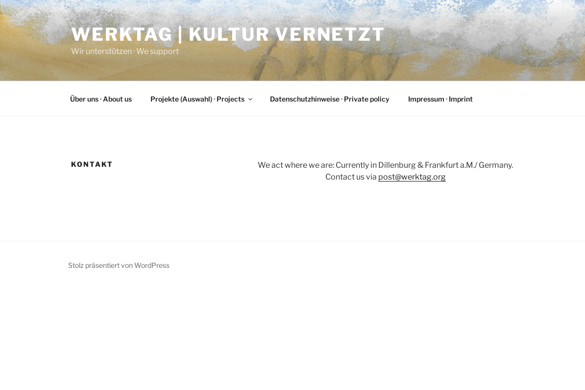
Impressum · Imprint (440, 99)
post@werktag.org (412, 177)
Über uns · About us (101, 99)
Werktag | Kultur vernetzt (228, 34)
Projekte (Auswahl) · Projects (202, 99)
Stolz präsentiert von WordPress (119, 265)
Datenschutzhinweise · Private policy (330, 99)
